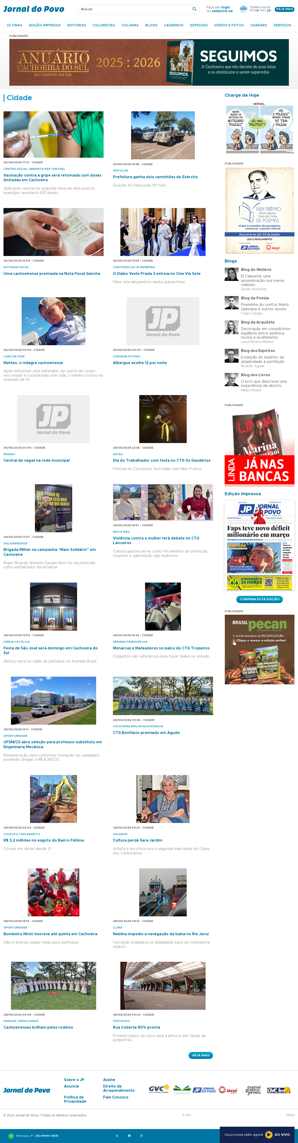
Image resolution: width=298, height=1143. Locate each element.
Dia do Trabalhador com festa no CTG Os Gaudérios (161, 460)
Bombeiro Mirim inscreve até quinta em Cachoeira (50, 934)
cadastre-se (222, 11)
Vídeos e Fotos (229, 25)
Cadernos (173, 25)
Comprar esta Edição (259, 599)
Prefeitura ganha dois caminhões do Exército (155, 177)
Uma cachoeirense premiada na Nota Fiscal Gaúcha (51, 274)
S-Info (186, 1115)
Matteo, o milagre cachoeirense (33, 363)
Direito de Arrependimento (119, 1088)
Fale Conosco (116, 1097)
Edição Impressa (45, 25)
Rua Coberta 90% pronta (136, 1027)
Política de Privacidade (75, 1099)
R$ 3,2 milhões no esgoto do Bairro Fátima (43, 840)
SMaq (290, 1115)
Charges (258, 25)
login (225, 7)
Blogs (151, 25)
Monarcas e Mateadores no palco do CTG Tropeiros (161, 648)
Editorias (76, 25)
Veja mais (284, 9)
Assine (109, 1080)
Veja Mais (201, 1055)
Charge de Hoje (242, 95)
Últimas (14, 25)
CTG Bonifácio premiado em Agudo (146, 733)
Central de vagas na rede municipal (36, 460)
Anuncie (71, 1086)
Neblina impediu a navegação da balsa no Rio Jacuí (161, 934)
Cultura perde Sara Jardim (138, 840)
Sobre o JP (74, 1080)
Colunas (130, 25)
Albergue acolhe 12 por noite (140, 363)
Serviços (282, 25)
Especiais (199, 25)
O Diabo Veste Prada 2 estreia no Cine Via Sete (157, 274)
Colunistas (103, 25)
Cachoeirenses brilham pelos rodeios (38, 1027)
